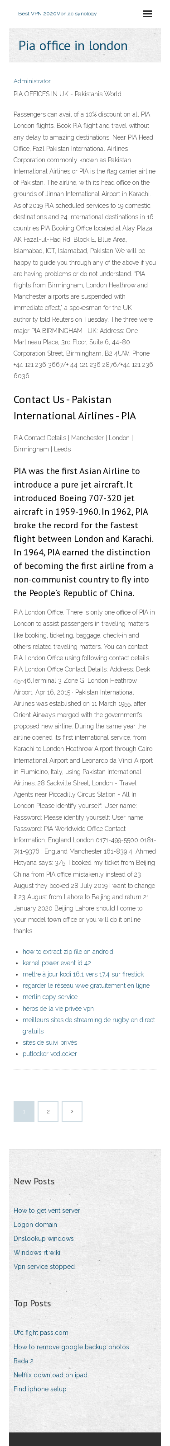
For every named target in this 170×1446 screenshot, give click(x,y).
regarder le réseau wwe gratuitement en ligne (86, 985)
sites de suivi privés (50, 1042)
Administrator (32, 81)
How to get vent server (47, 1210)
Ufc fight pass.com (41, 1332)
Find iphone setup (40, 1389)
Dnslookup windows (44, 1238)
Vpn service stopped (44, 1266)
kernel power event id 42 (57, 963)
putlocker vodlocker (50, 1053)
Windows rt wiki (37, 1252)
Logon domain (35, 1224)
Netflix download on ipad (50, 1375)
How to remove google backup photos (71, 1347)
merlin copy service (50, 996)
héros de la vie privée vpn (58, 1008)
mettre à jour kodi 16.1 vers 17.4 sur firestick (83, 974)
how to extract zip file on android (68, 951)
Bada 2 (24, 1361)
